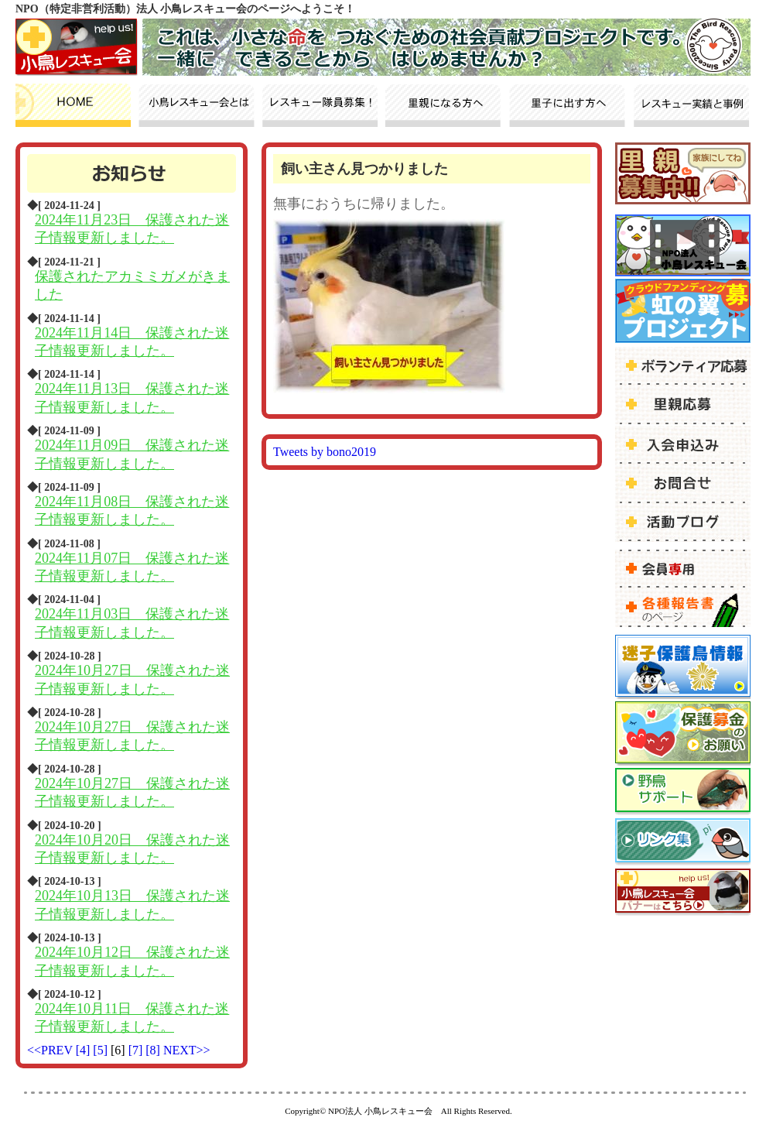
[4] (85, 1050)
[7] (137, 1050)
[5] (102, 1050)
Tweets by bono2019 (324, 451)
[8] (154, 1050)
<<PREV (50, 1050)
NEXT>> (186, 1050)
